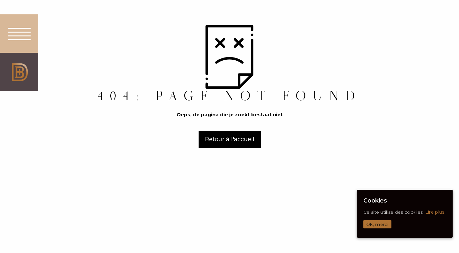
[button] (19, 33)
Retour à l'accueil (229, 139)
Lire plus (435, 212)
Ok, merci (377, 224)
